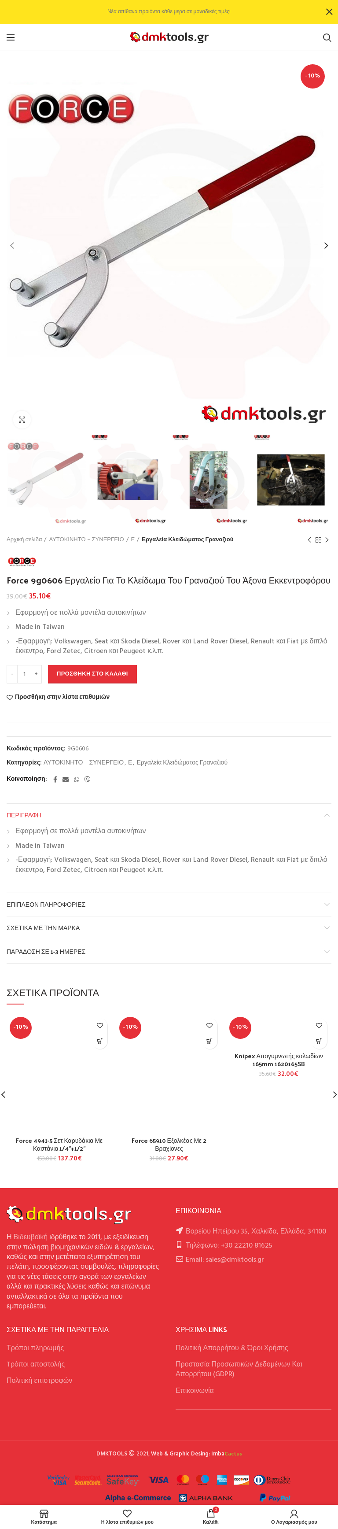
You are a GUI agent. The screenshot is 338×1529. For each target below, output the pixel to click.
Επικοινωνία (195, 1391)
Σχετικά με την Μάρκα (43, 927)
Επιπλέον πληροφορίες (46, 904)
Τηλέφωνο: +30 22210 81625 (229, 1246)
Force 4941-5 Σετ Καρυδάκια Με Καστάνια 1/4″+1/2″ (59, 1144)
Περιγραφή (24, 814)
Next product (327, 540)
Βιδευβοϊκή (31, 1237)
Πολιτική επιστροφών (39, 1381)
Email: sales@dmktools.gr (225, 1260)
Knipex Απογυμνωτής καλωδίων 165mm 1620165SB (279, 1060)
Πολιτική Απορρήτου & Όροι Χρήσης (232, 1348)
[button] (99, 1041)
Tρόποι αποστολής (36, 1364)
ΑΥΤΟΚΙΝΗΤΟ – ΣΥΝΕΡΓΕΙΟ (86, 540)
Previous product (309, 540)
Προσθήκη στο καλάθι (92, 674)
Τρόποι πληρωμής (35, 1348)
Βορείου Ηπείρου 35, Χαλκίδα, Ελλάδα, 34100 (256, 1231)
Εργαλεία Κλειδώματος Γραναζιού (187, 540)
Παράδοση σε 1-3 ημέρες (46, 951)
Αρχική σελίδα (24, 540)
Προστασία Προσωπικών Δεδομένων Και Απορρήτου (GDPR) (239, 1369)
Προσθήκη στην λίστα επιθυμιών (62, 697)
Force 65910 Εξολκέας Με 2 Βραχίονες (169, 1144)
